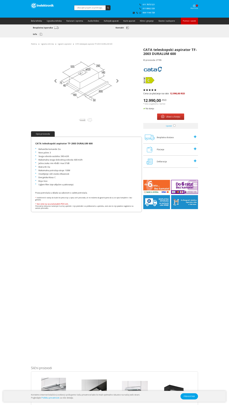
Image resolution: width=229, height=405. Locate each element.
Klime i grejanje (147, 21)
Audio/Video (93, 21)
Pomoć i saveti (189, 21)
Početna (34, 44)
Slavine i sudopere (166, 21)
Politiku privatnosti (50, 397)
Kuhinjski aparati (111, 21)
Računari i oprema (74, 21)
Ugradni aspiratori (65, 44)
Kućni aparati (129, 21)
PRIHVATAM (189, 396)
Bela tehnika (36, 21)
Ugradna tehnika (54, 21)
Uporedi (169, 126)
